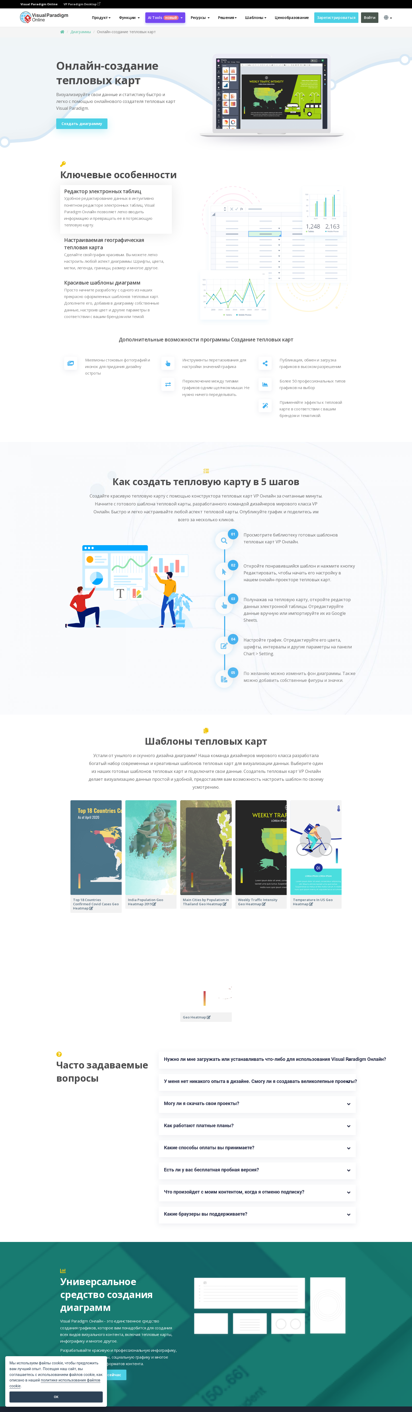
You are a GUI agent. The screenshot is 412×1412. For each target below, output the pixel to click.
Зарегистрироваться (336, 17)
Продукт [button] (101, 17)
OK (56, 1397)
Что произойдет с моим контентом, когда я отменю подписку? (234, 1192)
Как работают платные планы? (199, 1125)
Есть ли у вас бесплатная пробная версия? (211, 1169)
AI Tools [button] (165, 17)
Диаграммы (80, 31)
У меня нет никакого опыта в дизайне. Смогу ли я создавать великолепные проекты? (257, 1081)
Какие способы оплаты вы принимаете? (209, 1147)
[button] (129, 17)
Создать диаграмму (81, 123)
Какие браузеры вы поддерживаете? (205, 1214)
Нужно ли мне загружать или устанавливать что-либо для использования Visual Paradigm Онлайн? (257, 1059)
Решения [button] (227, 17)
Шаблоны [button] (255, 17)
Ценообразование (292, 17)
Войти (369, 17)
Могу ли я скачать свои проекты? (201, 1103)
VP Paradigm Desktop (82, 4)
